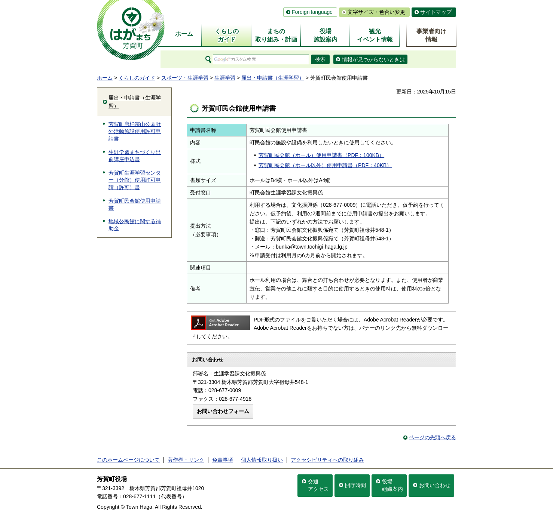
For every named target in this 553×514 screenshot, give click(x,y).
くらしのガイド (137, 78)
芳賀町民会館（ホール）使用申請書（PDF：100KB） (321, 155)
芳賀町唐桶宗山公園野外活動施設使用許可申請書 (135, 131)
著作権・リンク (186, 460)
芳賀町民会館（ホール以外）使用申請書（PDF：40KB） (325, 165)
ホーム (105, 78)
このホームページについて (128, 460)
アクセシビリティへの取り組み (327, 460)
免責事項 (222, 460)
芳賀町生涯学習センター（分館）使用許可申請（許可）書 (135, 180)
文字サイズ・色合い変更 (376, 12)
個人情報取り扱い (262, 460)
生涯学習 (224, 78)
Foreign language (312, 12)
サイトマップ (436, 12)
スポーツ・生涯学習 (184, 78)
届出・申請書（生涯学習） (272, 78)
